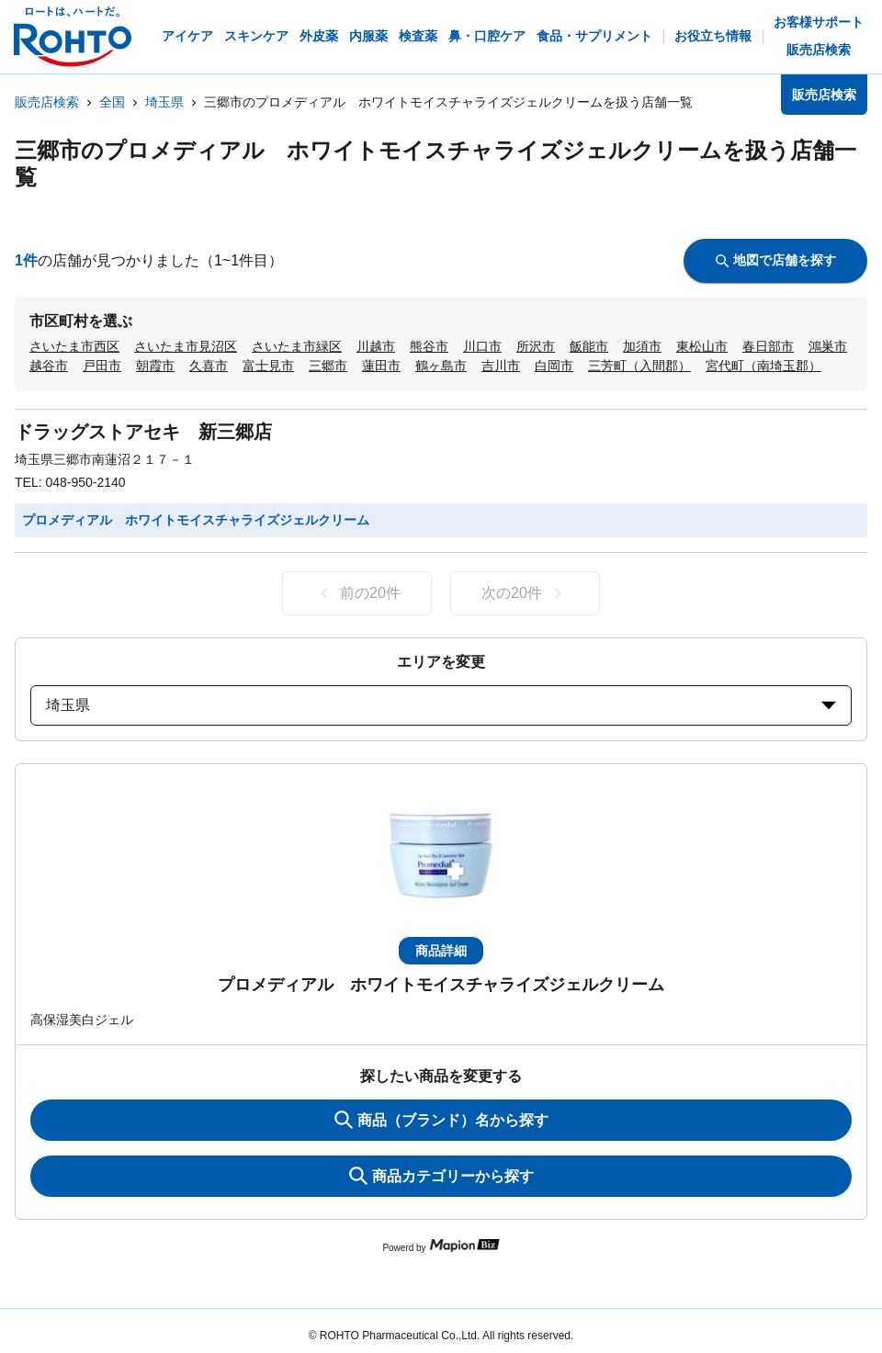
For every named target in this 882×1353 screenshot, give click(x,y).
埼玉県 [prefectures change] (441, 705)
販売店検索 (47, 102)
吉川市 (500, 365)
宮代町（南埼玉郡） (763, 365)
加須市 (642, 346)
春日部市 (768, 346)
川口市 (482, 346)
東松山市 (702, 346)
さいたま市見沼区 (185, 346)
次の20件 (525, 593)
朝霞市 (155, 365)
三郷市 (328, 365)
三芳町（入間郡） (639, 365)
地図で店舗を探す (776, 260)
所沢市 (535, 346)
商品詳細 (441, 950)
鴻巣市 (827, 346)
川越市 (375, 346)
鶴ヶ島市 (441, 365)
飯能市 (589, 346)
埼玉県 (164, 102)
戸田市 (102, 365)
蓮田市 (381, 365)
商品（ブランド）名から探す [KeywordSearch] (441, 1120)
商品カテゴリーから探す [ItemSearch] (441, 1176)
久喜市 (208, 365)
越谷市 (48, 365)
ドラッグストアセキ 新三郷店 (143, 432)
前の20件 (357, 593)
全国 (112, 102)
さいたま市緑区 (297, 346)
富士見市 (268, 365)
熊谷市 (429, 346)
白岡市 (554, 365)
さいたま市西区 (74, 346)
